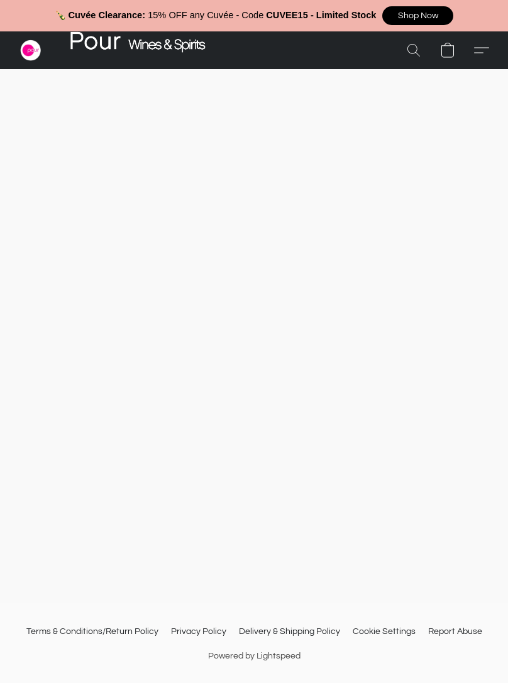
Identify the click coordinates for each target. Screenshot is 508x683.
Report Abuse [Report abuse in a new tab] (455, 631)
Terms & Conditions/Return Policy (92, 631)
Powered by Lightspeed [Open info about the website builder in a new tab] (254, 656)
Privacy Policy (198, 631)
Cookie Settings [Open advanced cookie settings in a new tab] (384, 631)
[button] (417, 15)
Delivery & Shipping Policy (289, 631)
